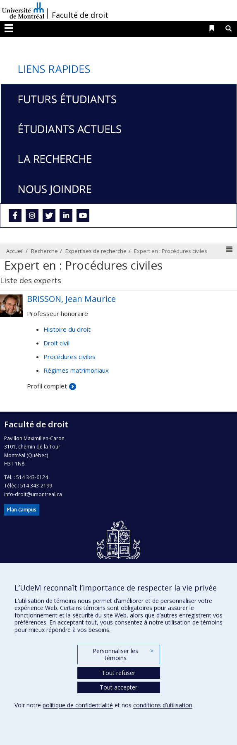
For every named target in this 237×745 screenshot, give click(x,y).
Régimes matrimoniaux (76, 370)
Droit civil (56, 343)
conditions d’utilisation (162, 705)
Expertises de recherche (96, 251)
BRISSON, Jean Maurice (71, 298)
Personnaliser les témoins (123, 654)
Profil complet (47, 386)
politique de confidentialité (78, 705)
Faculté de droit (80, 15)
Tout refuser (118, 673)
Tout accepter (118, 687)
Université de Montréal (23, 10)
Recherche (44, 251)
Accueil (15, 251)
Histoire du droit (67, 329)
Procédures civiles (69, 356)
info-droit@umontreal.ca (33, 494)
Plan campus (21, 509)
